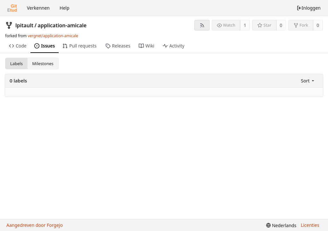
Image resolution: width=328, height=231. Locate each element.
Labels (16, 63)
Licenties (310, 225)
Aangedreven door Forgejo (34, 225)
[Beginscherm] (12, 8)
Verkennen (38, 8)
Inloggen (309, 8)
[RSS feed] (201, 25)
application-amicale (62, 25)
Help (65, 8)
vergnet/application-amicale (53, 35)
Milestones (42, 63)
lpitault (24, 25)
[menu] (308, 80)
